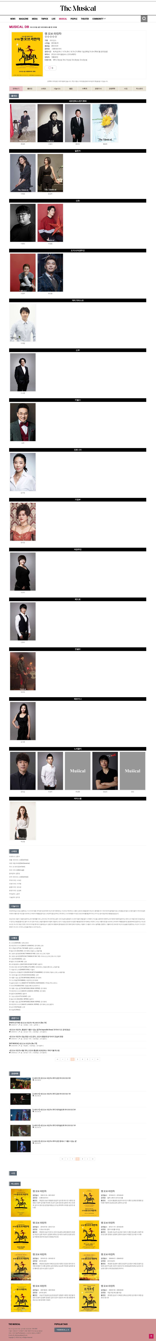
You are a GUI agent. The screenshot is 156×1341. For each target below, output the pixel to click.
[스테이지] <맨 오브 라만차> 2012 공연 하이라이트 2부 (52, 1078)
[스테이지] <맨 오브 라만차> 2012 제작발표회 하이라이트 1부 (54, 1125)
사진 (125, 89)
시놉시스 (57, 89)
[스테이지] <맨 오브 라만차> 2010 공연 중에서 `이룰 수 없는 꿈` (55, 1141)
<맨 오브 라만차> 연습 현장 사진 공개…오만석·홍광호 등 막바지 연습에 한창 (36, 1037)
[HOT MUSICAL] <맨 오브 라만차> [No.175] (23, 1043)
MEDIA (35, 18)
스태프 (43, 89)
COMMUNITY (99, 18)
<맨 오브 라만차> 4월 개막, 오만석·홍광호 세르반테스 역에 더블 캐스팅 (34, 1050)
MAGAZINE (23, 18)
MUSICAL (63, 18)
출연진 (29, 89)
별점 (71, 89)
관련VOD (112, 89)
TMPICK (44, 18)
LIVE (53, 18)
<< (57, 1059)
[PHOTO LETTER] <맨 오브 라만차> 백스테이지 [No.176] (27, 1023)
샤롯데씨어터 (57, 49)
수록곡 (84, 89)
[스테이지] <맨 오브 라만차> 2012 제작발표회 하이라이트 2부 (54, 1110)
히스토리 (139, 89)
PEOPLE (74, 18)
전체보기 (16, 89)
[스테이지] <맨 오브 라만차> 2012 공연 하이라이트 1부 (52, 1094)
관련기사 (98, 89)
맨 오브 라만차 (39, 1191)
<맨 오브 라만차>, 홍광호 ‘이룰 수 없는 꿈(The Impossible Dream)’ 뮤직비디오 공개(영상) (39, 1030)
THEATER (85, 18)
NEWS (12, 18)
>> (97, 1059)
